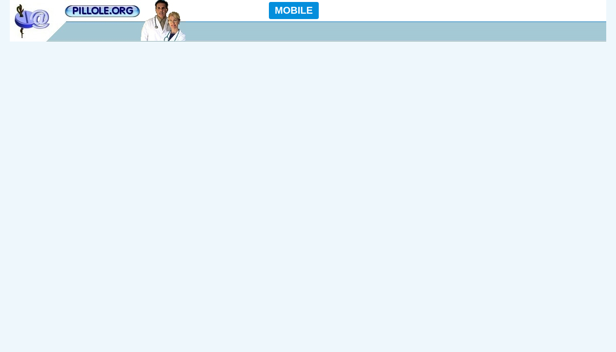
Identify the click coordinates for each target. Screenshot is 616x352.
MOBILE (294, 10)
